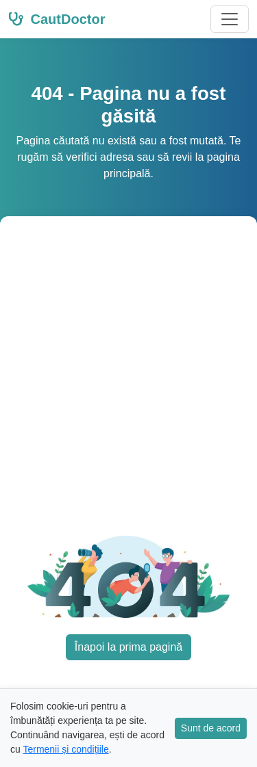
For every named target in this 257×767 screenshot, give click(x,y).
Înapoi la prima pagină (128, 647)
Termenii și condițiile (65, 749)
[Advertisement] (128, 384)
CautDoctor (56, 19)
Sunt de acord (211, 728)
